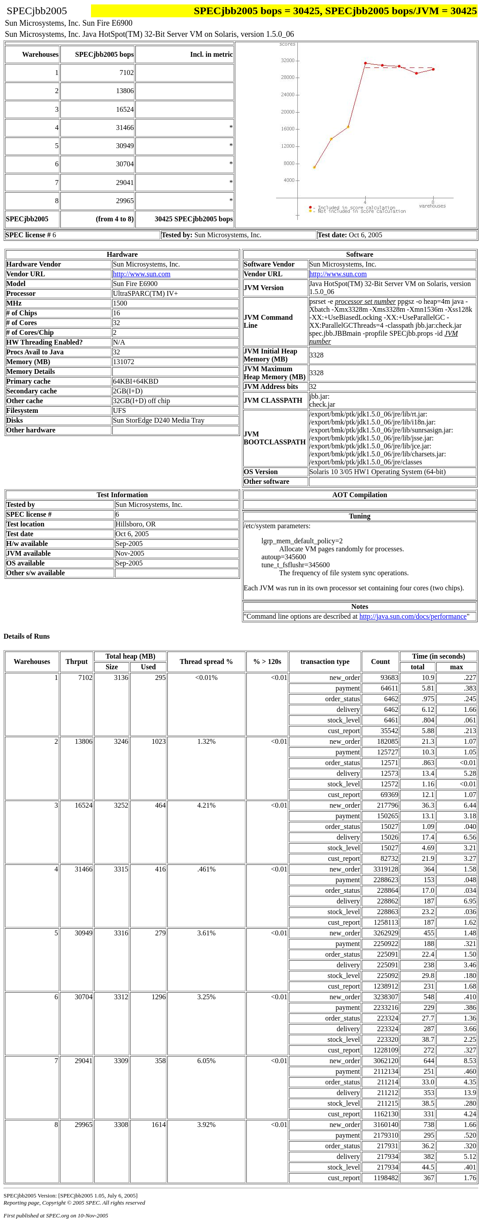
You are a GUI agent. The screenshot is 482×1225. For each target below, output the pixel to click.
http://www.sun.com (141, 274)
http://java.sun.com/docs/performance (413, 616)
